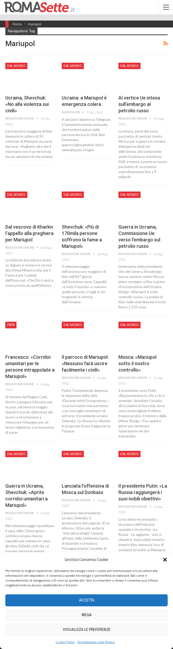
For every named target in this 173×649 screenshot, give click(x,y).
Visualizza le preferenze (86, 629)
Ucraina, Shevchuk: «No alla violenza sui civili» (27, 104)
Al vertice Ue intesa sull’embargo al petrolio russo (139, 104)
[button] (165, 559)
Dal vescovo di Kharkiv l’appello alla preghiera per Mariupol (29, 233)
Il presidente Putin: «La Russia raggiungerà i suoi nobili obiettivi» (142, 492)
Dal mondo (16, 66)
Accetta (86, 600)
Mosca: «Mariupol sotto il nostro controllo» (137, 363)
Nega (87, 614)
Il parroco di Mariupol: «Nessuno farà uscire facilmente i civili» (85, 363)
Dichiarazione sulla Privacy (96, 641)
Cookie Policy (65, 641)
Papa (11, 325)
